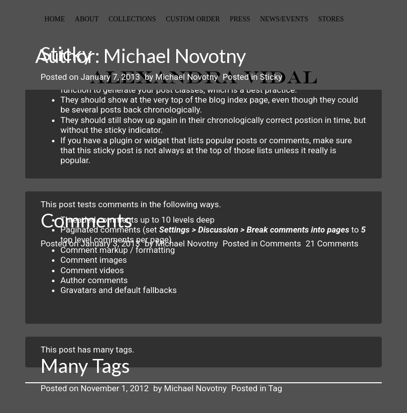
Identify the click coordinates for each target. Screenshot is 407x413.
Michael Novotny (186, 77)
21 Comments (331, 243)
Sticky (66, 53)
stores (331, 19)
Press (240, 19)
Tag (275, 388)
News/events (284, 19)
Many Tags (85, 365)
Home (55, 19)
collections (132, 19)
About (87, 19)
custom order (193, 19)
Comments (86, 220)
